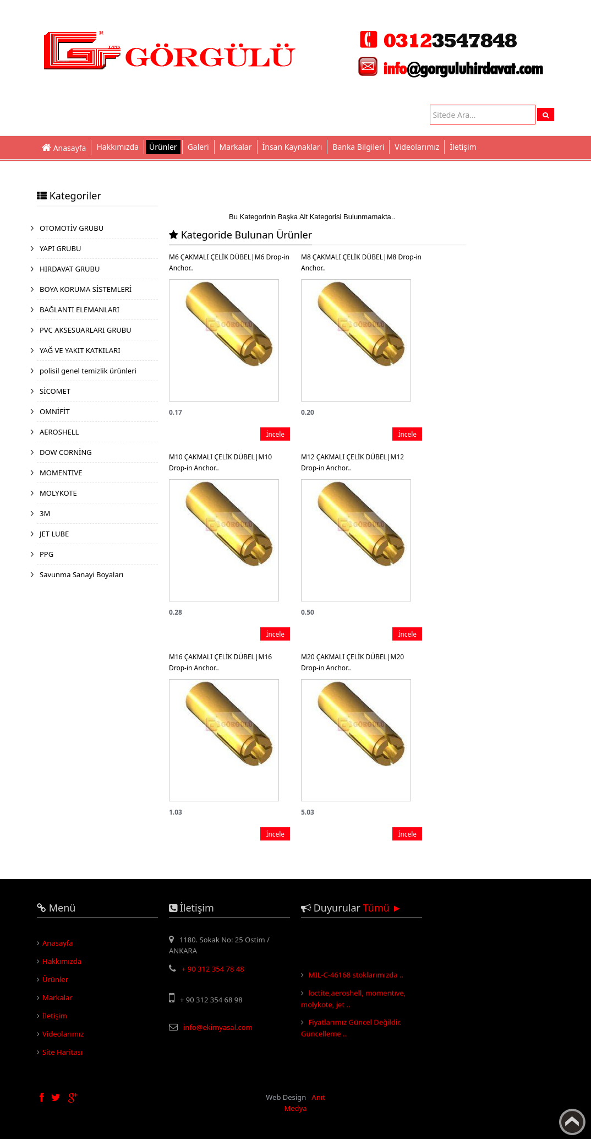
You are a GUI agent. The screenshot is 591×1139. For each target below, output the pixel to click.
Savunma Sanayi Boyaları (81, 574)
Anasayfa (57, 943)
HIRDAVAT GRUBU (70, 269)
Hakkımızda (117, 147)
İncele (275, 434)
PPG (46, 554)
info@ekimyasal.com (218, 1027)
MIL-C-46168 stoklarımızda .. (355, 976)
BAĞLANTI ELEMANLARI (79, 309)
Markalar (236, 147)
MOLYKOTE (58, 493)
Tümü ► (382, 907)
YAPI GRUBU (60, 248)
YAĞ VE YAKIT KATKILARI (80, 350)
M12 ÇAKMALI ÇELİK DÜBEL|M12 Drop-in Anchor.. (352, 462)
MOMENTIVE (61, 473)
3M (45, 513)
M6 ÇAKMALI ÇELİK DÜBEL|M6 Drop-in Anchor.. (229, 262)
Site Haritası (62, 1052)
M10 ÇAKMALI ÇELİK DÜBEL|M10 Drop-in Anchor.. (220, 462)
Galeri (198, 147)
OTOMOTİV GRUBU (71, 228)
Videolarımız (417, 147)
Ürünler (163, 147)
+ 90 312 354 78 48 (213, 969)
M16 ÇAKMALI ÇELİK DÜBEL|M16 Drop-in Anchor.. (220, 662)
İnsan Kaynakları (292, 147)
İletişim (463, 147)
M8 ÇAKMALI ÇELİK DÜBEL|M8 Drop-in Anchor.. (361, 262)
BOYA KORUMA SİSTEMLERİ (86, 289)
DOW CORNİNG (66, 452)
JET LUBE (54, 534)
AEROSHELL (59, 432)
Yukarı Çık (572, 1122)
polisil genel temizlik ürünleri (88, 371)
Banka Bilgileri (358, 147)
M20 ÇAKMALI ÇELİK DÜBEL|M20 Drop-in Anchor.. (352, 662)
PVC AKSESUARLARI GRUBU (86, 330)
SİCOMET (55, 391)
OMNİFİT (55, 411)
